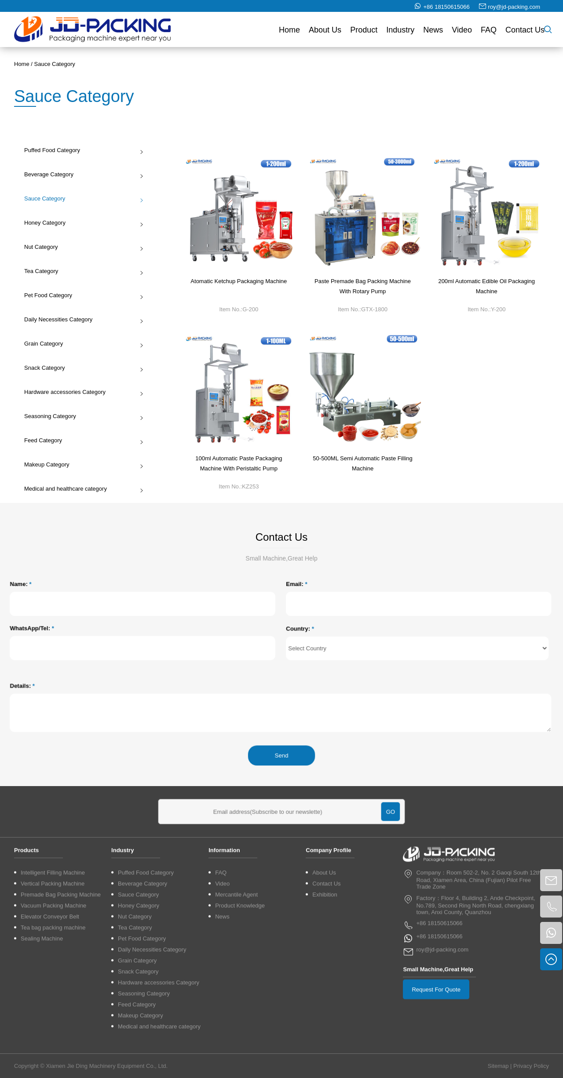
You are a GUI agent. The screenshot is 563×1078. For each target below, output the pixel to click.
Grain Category (81, 343)
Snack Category (81, 367)
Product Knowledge (240, 1033)
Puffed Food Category (81, 150)
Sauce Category (54, 64)
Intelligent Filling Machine (53, 1000)
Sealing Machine (42, 1066)
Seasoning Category (81, 416)
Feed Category (81, 440)
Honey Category (81, 222)
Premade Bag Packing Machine (61, 1022)
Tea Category (81, 271)
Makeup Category (81, 464)
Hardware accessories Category (81, 392)
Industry (400, 33)
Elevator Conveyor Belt (50, 1044)
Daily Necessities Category (81, 319)
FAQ (489, 33)
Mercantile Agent (236, 1022)
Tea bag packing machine (53, 1055)
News (433, 33)
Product (363, 33)
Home (289, 33)
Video (462, 33)
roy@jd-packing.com (514, 10)
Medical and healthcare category (81, 488)
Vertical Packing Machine (52, 1011)
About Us (325, 33)
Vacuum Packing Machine (53, 1033)
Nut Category (81, 247)
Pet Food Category (81, 295)
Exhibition (324, 1022)
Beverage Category (81, 174)
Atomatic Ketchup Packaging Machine (238, 284)
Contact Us (525, 33)
